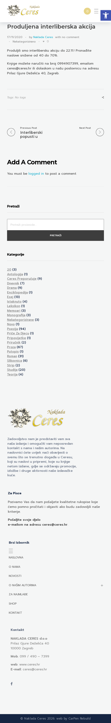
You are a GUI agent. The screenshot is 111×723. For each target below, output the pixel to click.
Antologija (15, 274)
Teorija (12, 374)
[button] (106, 15)
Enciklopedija (17, 292)
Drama (12, 288)
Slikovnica (14, 360)
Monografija (16, 315)
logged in (36, 173)
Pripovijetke (16, 338)
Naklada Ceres (43, 37)
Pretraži (55, 235)
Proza (11, 347)
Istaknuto (14, 301)
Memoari (13, 310)
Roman (12, 356)
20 (9, 269)
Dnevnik (13, 283)
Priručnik (14, 342)
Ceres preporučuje (22, 278)
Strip (11, 365)
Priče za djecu (18, 333)
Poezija (12, 329)
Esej (10, 297)
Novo (11, 324)
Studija (12, 370)
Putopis (13, 351)
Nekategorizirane (20, 320)
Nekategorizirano (24, 41)
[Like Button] (43, 41)
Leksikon (13, 306)
